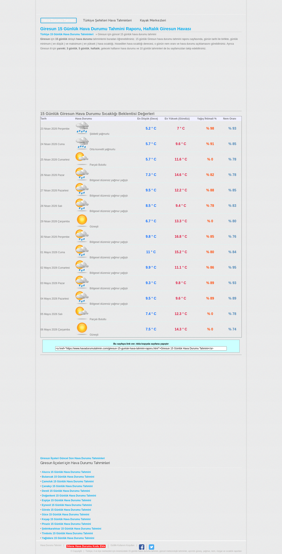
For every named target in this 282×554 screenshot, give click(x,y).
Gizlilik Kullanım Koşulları (122, 545)
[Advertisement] (141, 81)
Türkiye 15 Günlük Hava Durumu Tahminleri (67, 34)
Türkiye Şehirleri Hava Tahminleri (107, 20)
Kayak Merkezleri (153, 20)
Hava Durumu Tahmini (67, 8)
